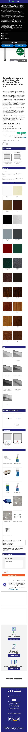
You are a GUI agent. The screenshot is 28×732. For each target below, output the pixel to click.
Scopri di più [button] (14, 42)
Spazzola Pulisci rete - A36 (13, 543)
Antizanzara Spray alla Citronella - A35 (13, 542)
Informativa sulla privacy (11, 728)
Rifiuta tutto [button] (7, 45)
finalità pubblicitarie (10, 17)
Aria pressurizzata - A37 (13, 544)
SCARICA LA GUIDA (14, 639)
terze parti (20, 11)
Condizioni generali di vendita (16, 729)
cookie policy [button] (9, 10)
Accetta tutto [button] (20, 45)
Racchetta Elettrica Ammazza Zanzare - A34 (13, 540)
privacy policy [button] (16, 5)
